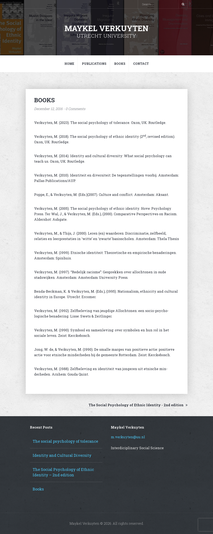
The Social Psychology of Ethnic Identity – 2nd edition (63, 472)
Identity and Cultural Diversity (62, 455)
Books (119, 64)
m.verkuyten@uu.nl (128, 437)
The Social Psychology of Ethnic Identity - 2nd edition (138, 405)
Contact (141, 64)
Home (69, 64)
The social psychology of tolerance (65, 441)
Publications (94, 64)
